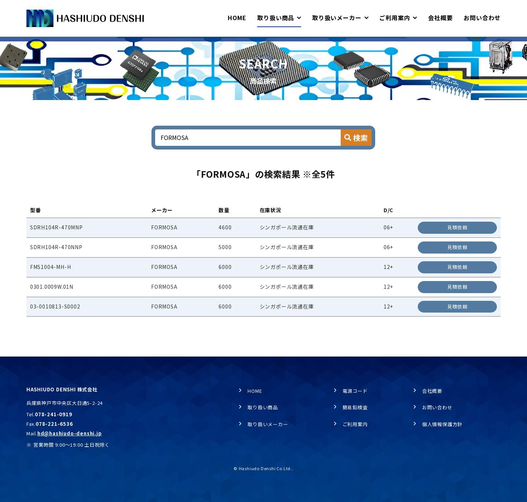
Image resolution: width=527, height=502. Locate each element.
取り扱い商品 (67, 44)
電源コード (355, 390)
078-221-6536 (54, 423)
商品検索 (103, 44)
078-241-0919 (53, 414)
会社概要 (432, 390)
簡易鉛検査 (355, 407)
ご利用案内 (355, 424)
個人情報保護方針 (442, 424)
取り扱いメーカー (268, 424)
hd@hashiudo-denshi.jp (69, 433)
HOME (33, 44)
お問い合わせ (437, 407)
